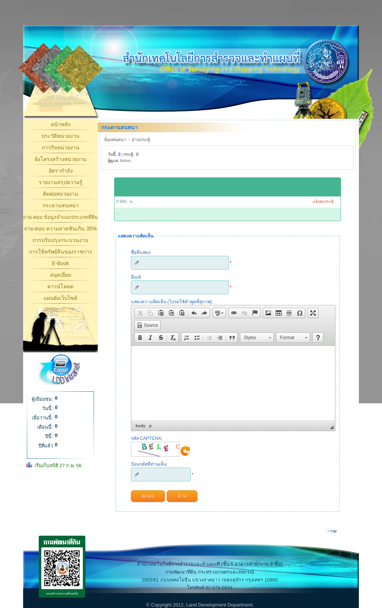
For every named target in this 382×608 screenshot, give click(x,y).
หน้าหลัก (61, 124)
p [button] (150, 426)
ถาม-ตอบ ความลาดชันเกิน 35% (60, 229)
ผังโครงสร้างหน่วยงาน (61, 159)
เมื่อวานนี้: (42, 418)
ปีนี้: (49, 436)
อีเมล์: (136, 277)
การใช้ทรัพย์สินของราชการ (60, 252)
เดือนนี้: (45, 427)
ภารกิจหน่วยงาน (60, 148)
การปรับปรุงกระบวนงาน (60, 240)
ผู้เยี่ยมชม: (42, 399)
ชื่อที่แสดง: (141, 252)
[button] (140, 313)
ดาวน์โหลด (60, 286)
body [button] (140, 426)
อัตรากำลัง (60, 171)
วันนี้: (47, 408)
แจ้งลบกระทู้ (323, 201)
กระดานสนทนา (61, 205)
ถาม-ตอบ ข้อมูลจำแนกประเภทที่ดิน (60, 217)
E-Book (60, 263)
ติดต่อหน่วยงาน (60, 194)
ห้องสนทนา (115, 139)
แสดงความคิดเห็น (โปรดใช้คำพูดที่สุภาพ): (172, 301)
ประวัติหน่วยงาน (60, 136)
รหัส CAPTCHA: (147, 438)
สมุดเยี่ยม (60, 275)
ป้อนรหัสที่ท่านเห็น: (149, 464)
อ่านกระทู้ (141, 139)
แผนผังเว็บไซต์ (60, 298)
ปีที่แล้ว (45, 446)
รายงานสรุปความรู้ (60, 182)
